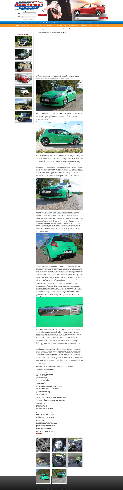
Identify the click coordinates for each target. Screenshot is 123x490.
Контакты (91, 25)
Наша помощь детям (73, 25)
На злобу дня (42, 22)
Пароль (20, 16)
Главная (36, 29)
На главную (39, 433)
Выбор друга (43, 29)
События (33, 22)
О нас (68, 22)
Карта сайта (90, 22)
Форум (62, 22)
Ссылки (97, 25)
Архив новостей (30, 25)
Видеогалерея (50, 25)
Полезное (74, 22)
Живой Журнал (83, 25)
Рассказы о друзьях (53, 22)
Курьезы (82, 22)
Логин (19, 13)
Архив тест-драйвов (20, 25)
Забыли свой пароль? (28, 19)
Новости (26, 22)
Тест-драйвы (18, 22)
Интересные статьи (40, 25)
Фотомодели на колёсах (60, 25)
